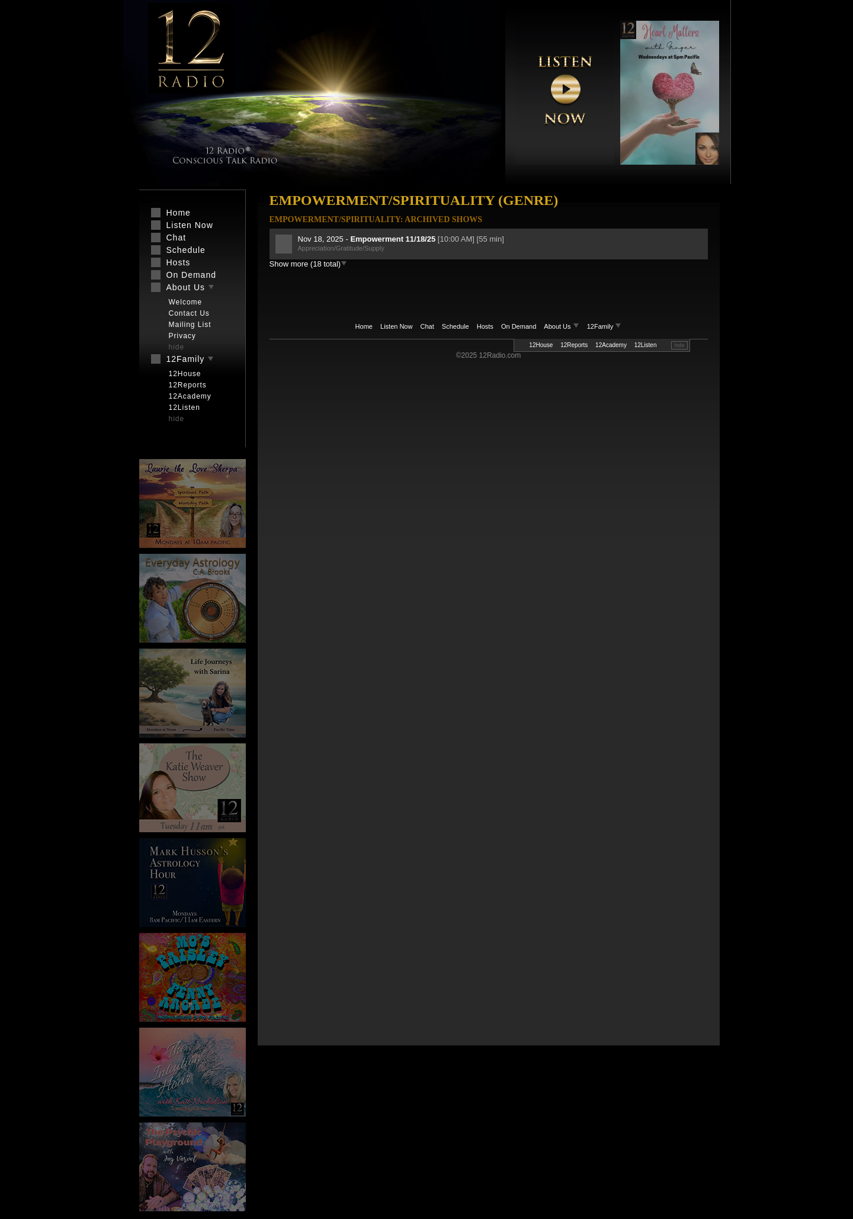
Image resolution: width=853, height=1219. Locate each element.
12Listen (645, 345)
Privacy (182, 336)
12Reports (574, 345)
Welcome (186, 302)
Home (364, 326)
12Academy (611, 345)
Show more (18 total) (309, 263)
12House (541, 345)
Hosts (485, 326)
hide (679, 345)
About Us (562, 326)
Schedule (455, 326)
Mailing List (190, 324)
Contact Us (189, 313)
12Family (604, 326)
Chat (427, 326)
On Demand (518, 326)
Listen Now (396, 326)
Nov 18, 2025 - (368, 239)
